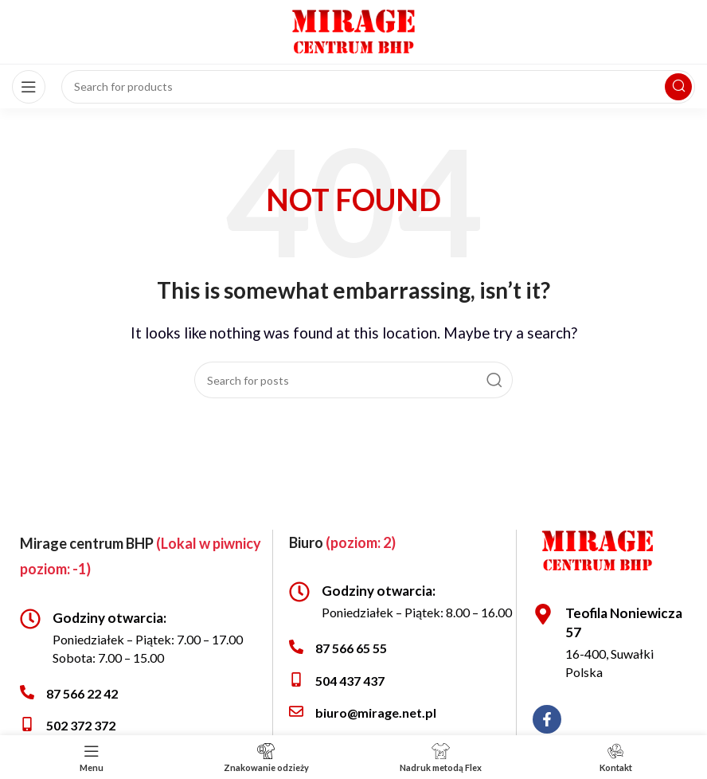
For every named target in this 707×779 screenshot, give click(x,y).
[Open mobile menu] (28, 87)
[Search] (353, 380)
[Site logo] (353, 30)
